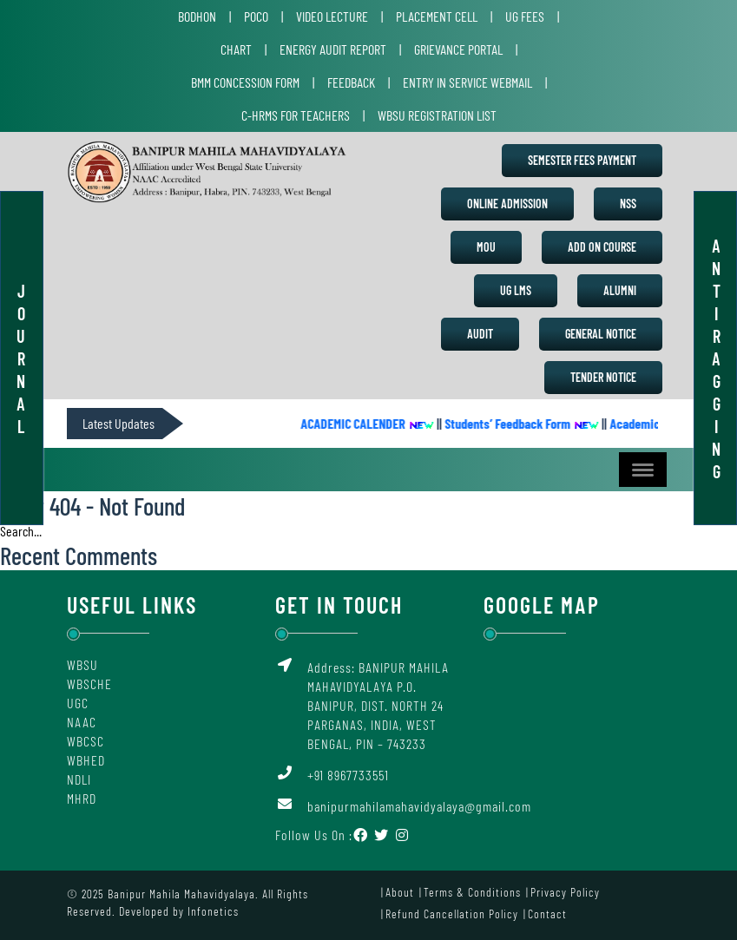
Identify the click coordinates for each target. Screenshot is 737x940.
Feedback (351, 82)
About (399, 891)
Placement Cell (436, 16)
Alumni (619, 290)
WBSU (82, 664)
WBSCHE (89, 683)
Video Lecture (332, 16)
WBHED (86, 760)
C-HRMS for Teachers (295, 115)
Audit (480, 333)
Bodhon (197, 16)
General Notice (600, 333)
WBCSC (85, 741)
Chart (236, 49)
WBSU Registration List (437, 115)
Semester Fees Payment (582, 160)
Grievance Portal (458, 49)
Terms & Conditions (472, 891)
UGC (78, 702)
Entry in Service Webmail (467, 82)
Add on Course (602, 247)
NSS (628, 203)
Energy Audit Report (333, 49)
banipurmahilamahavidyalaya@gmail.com (419, 806)
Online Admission (507, 203)
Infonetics (213, 911)
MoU (486, 247)
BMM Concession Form (245, 82)
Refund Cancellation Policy (451, 913)
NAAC (81, 721)
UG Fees (524, 16)
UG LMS (515, 290)
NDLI (79, 779)
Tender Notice (603, 377)
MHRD (81, 798)
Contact (547, 913)
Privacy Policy (565, 891)
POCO (256, 16)
